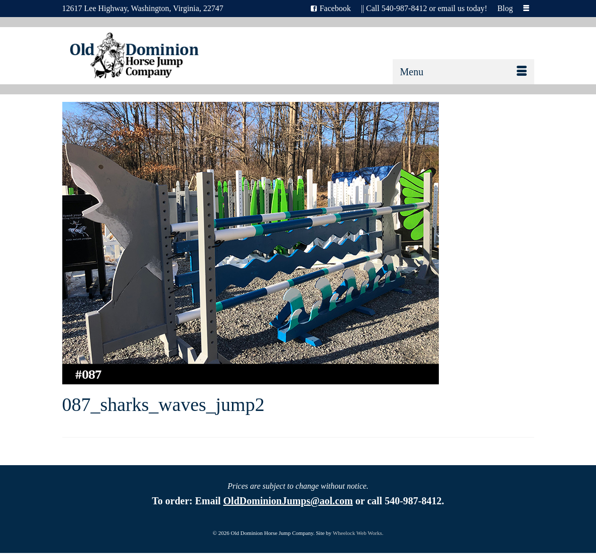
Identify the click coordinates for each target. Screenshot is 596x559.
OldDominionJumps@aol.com (288, 500)
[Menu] (463, 71)
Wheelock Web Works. (358, 533)
